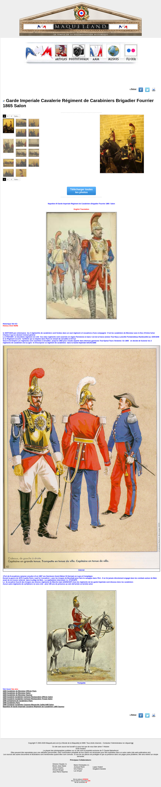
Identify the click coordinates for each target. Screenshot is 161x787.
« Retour (133, 89)
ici (132, 743)
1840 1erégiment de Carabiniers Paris (17, 701)
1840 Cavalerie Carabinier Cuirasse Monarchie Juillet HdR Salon (28, 705)
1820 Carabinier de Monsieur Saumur (17, 695)
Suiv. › (16, 116)
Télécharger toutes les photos (81, 191)
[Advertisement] (81, 77)
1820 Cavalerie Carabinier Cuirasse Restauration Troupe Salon (27, 699)
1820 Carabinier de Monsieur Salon (17, 693)
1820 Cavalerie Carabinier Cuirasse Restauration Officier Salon (28, 697)
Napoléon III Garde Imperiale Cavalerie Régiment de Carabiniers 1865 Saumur (33, 707)
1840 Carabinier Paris (11, 703)
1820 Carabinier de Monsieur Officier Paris (19, 691)
